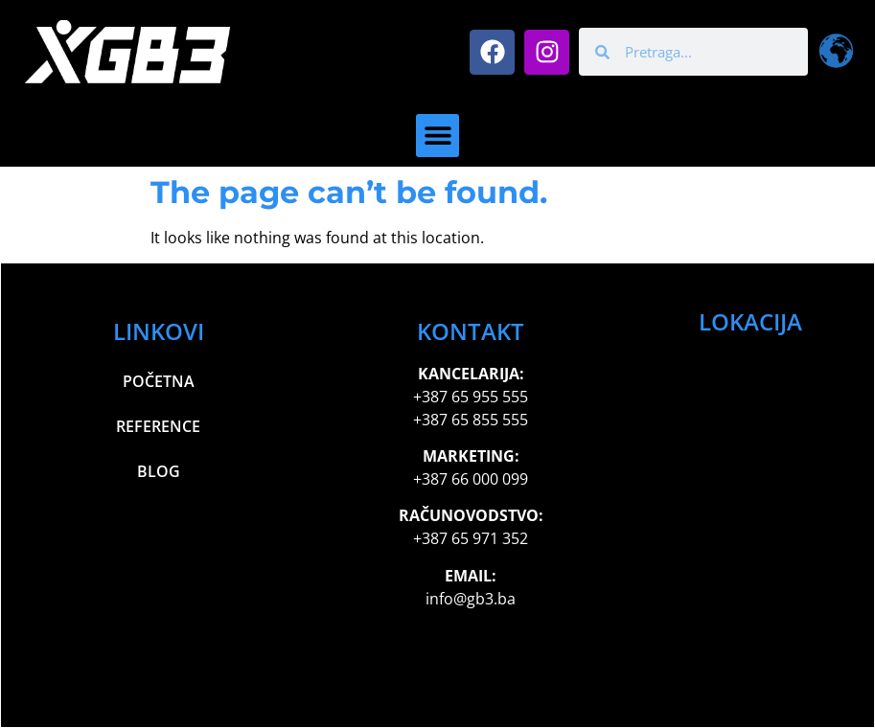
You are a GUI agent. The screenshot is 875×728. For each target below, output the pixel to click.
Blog (158, 471)
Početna (159, 381)
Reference (158, 426)
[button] (437, 135)
